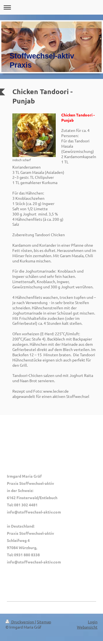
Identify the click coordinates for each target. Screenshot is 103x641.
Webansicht (87, 626)
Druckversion (20, 621)
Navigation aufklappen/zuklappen (51, 7)
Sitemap (44, 621)
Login (93, 621)
